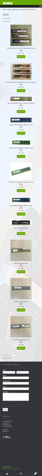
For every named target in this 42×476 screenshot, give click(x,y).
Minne (29, 9)
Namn (4, 370)
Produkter (9, 9)
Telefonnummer (7, 381)
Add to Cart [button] (21, 56)
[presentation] (11, 407)
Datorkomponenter (23, 9)
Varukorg (32, 473)
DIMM (32, 9)
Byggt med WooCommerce (13, 468)
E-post (5, 375)
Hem (5, 9)
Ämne (4, 386)
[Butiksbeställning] (9, 18)
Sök (21, 474)
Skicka (5, 409)
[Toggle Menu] (40, 6)
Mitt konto (7, 474)
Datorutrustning (15, 9)
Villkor (4, 468)
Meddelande (6, 392)
